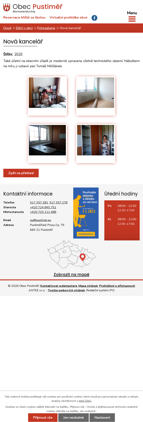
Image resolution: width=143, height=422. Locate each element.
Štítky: (8, 54)
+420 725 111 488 (43, 212)
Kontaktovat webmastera (58, 286)
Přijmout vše (43, 417)
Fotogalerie (46, 28)
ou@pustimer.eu (40, 220)
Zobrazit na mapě (71, 274)
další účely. (85, 401)
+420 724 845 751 (43, 207)
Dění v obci (24, 28)
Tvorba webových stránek (66, 290)
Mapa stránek (88, 286)
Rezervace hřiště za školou (24, 17)
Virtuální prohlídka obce (68, 17)
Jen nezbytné (73, 417)
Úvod (7, 28)
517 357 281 (39, 203)
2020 (18, 54)
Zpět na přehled (21, 173)
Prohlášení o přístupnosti (117, 286)
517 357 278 (58, 203)
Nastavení (102, 417)
